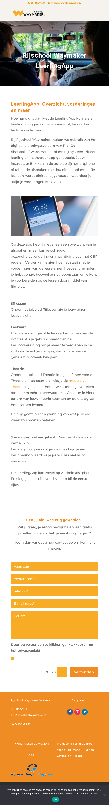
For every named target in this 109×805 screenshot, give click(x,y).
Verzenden (84, 672)
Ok (55, 799)
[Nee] (104, 795)
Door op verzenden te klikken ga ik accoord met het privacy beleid (52, 660)
